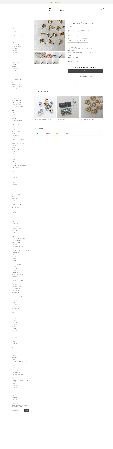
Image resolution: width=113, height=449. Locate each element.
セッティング (16, 298)
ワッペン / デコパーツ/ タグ (19, 200)
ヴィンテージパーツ (17, 103)
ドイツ (14, 327)
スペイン (15, 331)
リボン (14, 375)
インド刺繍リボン (16, 272)
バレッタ (15, 54)
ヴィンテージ (16, 91)
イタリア (15, 329)
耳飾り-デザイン (16, 89)
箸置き (14, 266)
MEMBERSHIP (16, 396)
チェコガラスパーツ (17, 304)
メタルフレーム (16, 135)
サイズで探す (16, 172)
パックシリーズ (16, 217)
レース (14, 180)
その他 (14, 158)
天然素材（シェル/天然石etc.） (20, 144)
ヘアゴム (15, 52)
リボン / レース (16, 176)
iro (14, 40)
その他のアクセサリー (18, 95)
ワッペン (15, 202)
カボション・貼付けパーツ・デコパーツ (20, 373)
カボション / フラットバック (19, 294)
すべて (38, 133)
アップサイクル (16, 93)
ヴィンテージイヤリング (18, 105)
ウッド (14, 121)
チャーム (15, 68)
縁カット (15, 284)
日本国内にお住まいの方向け (85, 76)
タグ (14, 206)
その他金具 (15, 238)
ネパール (15, 339)
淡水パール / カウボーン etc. (19, 124)
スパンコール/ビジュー (18, 282)
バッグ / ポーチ (16, 250)
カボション (15, 72)
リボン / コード (16, 178)
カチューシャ (16, 56)
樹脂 (14, 117)
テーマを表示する (17, 383)
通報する (77, 81)
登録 (27, 421)
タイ (14, 344)
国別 (13, 321)
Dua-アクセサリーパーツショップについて (21, 392)
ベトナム (15, 342)
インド (14, 337)
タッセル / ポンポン (17, 186)
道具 (14, 240)
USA (14, 348)
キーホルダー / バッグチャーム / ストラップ (21, 255)
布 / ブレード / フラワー (18, 109)
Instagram (15, 408)
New (13, 25)
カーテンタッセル (17, 248)
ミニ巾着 (15, 50)
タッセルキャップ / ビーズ (19, 296)
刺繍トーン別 (16, 280)
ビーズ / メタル (16, 194)
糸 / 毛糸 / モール (17, 214)
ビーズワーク (16, 139)
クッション (15, 252)
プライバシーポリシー (18, 400)
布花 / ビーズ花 (16, 259)
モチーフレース (16, 182)
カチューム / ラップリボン (19, 58)
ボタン (14, 77)
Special (14, 32)
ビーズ (14, 75)
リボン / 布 (15, 192)
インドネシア (16, 346)
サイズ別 (15, 276)
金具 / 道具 (15, 234)
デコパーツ (15, 70)
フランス (15, 325)
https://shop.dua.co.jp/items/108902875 (78, 42)
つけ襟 (14, 264)
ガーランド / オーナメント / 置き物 (21, 257)
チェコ (14, 323)
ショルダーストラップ (18, 48)
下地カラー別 (16, 278)
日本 (14, 350)
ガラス (14, 115)
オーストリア (16, 333)
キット (13, 44)
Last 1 (13, 363)
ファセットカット (17, 313)
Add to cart (85, 70)
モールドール (16, 46)
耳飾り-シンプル (16, 87)
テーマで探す (15, 381)
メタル (14, 119)
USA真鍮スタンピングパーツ (19, 288)
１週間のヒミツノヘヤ (18, 36)
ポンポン (15, 196)
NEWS (14, 394)
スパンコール (15, 127)
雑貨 (14, 79)
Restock (14, 28)
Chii (14, 97)
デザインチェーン (16, 210)
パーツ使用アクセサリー (18, 81)
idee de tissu (16, 38)
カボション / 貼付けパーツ (19, 147)
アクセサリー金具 (17, 236)
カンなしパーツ (16, 292)
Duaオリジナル (16, 64)
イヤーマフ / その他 (17, 60)
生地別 (14, 274)
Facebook (15, 410)
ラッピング (15, 356)
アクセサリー (15, 85)
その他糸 (15, 190)
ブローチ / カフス (17, 107)
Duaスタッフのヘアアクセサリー (20, 385)
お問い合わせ (16, 398)
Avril (14, 188)
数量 (69, 61)
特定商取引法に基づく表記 (19, 402)
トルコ (14, 335)
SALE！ (14, 360)
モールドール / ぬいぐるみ (19, 246)
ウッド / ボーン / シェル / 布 (19, 170)
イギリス (15, 352)
